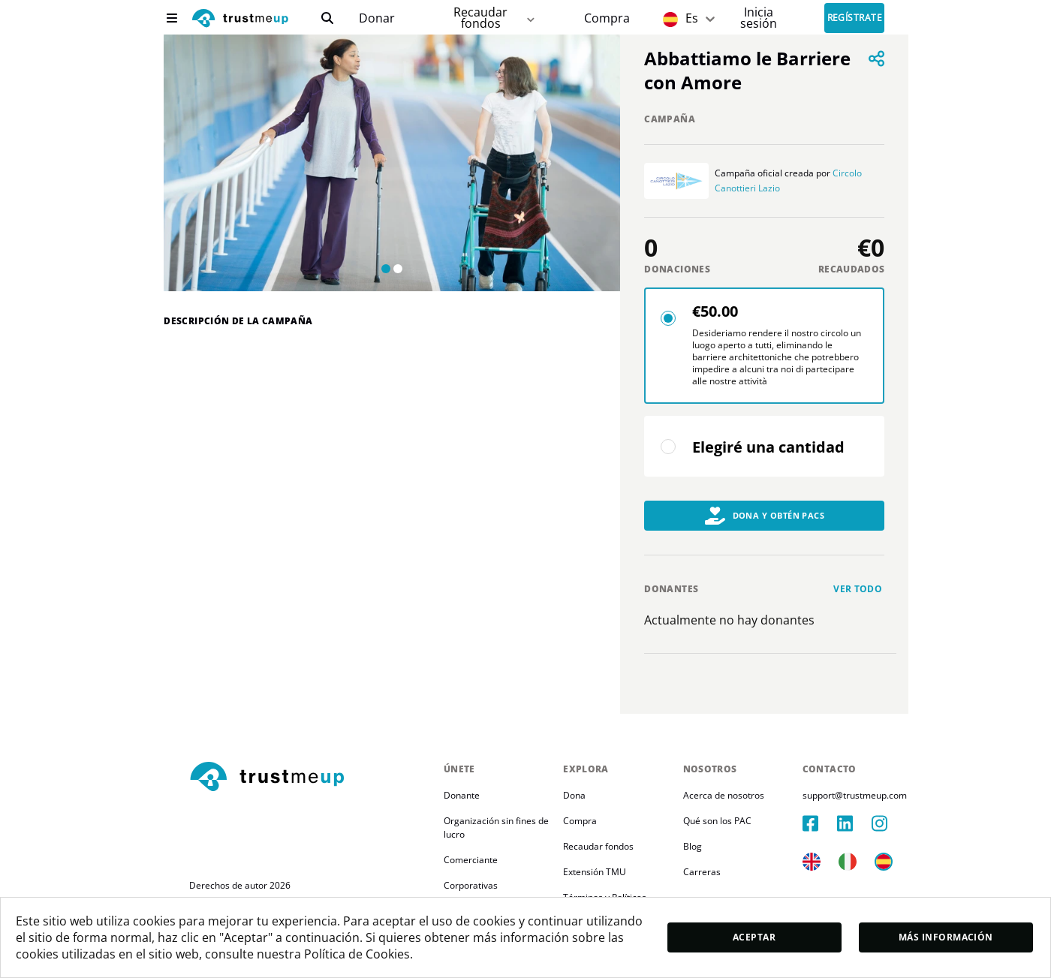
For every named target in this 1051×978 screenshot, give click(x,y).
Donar (377, 18)
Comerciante (471, 859)
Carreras (702, 871)
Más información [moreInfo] (946, 937)
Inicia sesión (758, 18)
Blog (692, 846)
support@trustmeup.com (855, 795)
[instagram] (889, 823)
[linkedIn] (854, 823)
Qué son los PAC (717, 820)
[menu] (172, 18)
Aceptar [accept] (754, 937)
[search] (327, 18)
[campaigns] (376, 18)
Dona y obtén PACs (765, 516)
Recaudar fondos (598, 846)
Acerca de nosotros (723, 795)
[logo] (240, 20)
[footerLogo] (310, 777)
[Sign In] (758, 18)
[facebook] (820, 823)
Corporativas (471, 885)
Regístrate (855, 18)
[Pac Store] (607, 18)
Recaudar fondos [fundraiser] (495, 18)
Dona (574, 795)
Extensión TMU (594, 871)
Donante (462, 795)
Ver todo (857, 588)
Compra (607, 18)
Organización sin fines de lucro (497, 827)
